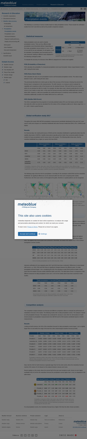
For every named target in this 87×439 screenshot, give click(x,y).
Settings (43, 234)
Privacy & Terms (32, 227)
